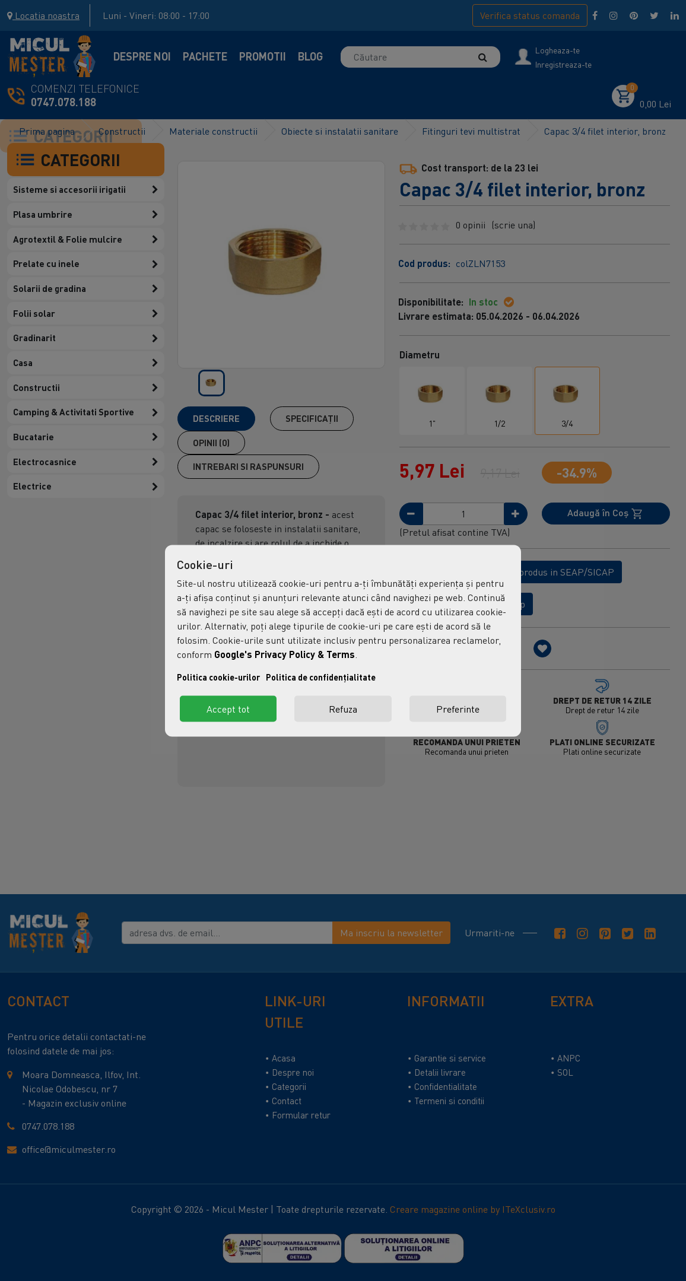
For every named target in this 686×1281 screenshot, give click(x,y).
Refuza (343, 708)
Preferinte (457, 708)
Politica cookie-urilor (218, 677)
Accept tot (228, 708)
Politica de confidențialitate (321, 677)
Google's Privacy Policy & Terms (284, 653)
